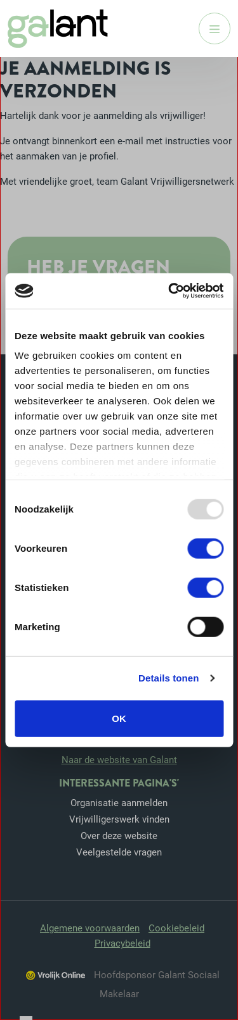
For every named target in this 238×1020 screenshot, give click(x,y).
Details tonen (168, 678)
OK (119, 717)
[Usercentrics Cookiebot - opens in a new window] (169, 291)
